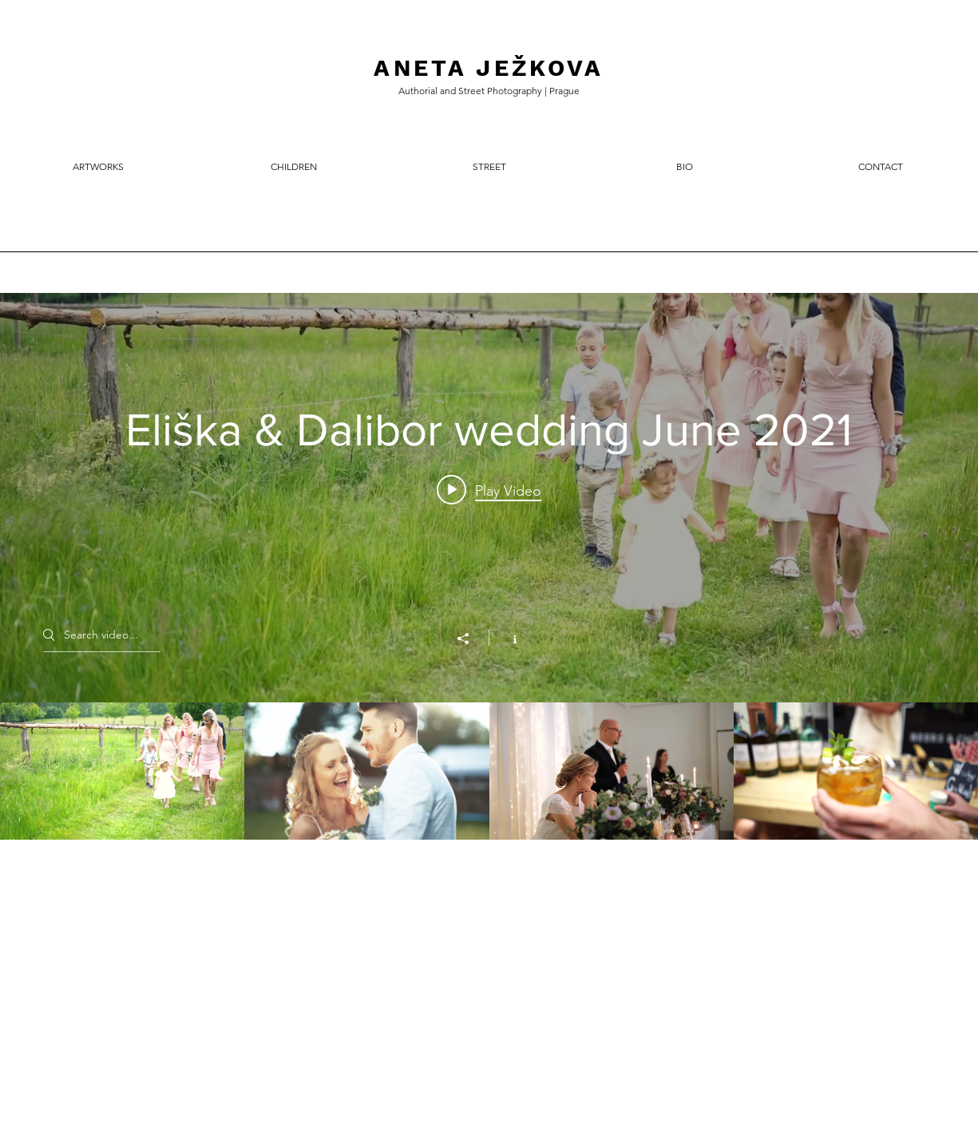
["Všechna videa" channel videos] (489, 771)
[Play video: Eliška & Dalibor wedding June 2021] (489, 490)
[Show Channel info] (507, 638)
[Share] (471, 639)
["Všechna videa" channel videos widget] (489, 566)
